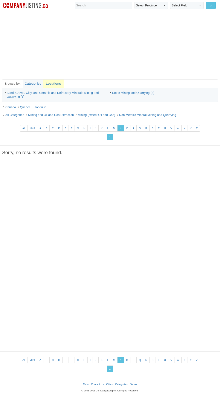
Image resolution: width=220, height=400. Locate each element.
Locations (53, 83)
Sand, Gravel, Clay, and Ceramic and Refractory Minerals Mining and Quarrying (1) (53, 94)
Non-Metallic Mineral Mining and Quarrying (147, 115)
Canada (10, 107)
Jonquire (40, 107)
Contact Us (97, 384)
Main (86, 384)
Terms (133, 384)
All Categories (14, 115)
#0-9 (32, 128)
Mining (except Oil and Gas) (96, 115)
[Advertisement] (110, 45)
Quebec (25, 107)
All (23, 128)
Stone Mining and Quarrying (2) (133, 93)
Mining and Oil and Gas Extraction (51, 115)
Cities (109, 384)
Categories (33, 83)
